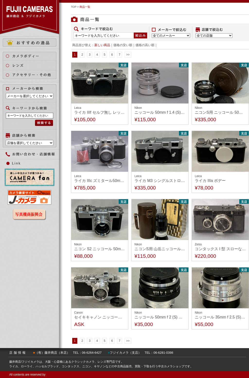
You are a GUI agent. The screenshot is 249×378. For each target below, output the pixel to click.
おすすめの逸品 (29, 42)
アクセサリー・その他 (32, 74)
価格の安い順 (122, 45)
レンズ (32, 65)
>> (128, 54)
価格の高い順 (144, 45)
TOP (73, 6)
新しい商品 (102, 45)
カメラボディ (32, 56)
